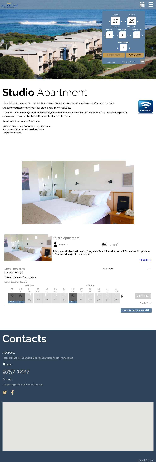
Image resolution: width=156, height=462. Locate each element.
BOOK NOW (135, 55)
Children (122, 30)
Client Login (111, 62)
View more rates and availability (136, 310)
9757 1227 (16, 371)
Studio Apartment (66, 238)
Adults (109, 30)
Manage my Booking (128, 62)
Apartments (123, 42)
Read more (145, 260)
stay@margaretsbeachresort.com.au (22, 384)
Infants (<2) (137, 30)
